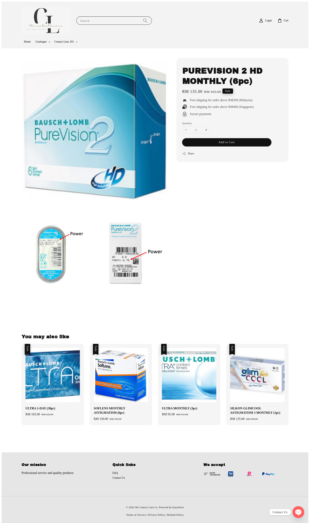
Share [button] (188, 153)
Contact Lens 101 (64, 41)
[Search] (145, 20)
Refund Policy (175, 514)
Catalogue (41, 41)
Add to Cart (227, 142)
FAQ (115, 473)
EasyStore (178, 507)
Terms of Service (136, 514)
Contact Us (118, 477)
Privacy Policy (156, 514)
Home (27, 41)
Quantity (187, 123)
